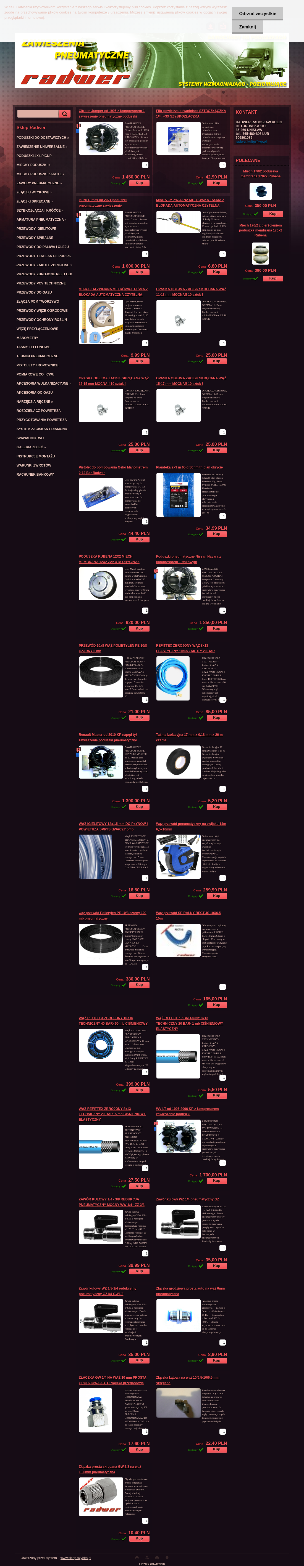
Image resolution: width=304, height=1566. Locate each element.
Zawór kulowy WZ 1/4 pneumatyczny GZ (187, 1199)
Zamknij (247, 27)
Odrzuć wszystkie (257, 13)
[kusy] (145, 165)
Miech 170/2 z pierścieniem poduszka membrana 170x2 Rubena (260, 230)
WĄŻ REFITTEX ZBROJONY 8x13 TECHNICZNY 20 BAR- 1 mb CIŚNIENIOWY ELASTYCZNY (189, 1023)
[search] (64, 114)
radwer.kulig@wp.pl (251, 141)
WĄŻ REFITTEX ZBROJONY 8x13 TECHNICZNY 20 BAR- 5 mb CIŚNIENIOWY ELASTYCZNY (112, 1114)
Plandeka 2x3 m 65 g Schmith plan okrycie (189, 467)
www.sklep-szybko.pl (76, 1558)
